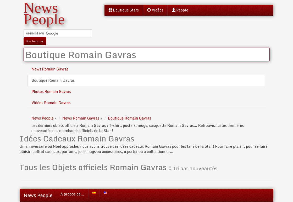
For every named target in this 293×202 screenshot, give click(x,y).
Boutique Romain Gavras (53, 80)
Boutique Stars (123, 10)
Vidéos (155, 10)
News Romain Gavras (50, 69)
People (180, 10)
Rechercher (34, 41)
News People (38, 195)
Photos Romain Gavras (51, 91)
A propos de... (72, 194)
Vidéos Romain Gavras (51, 103)
